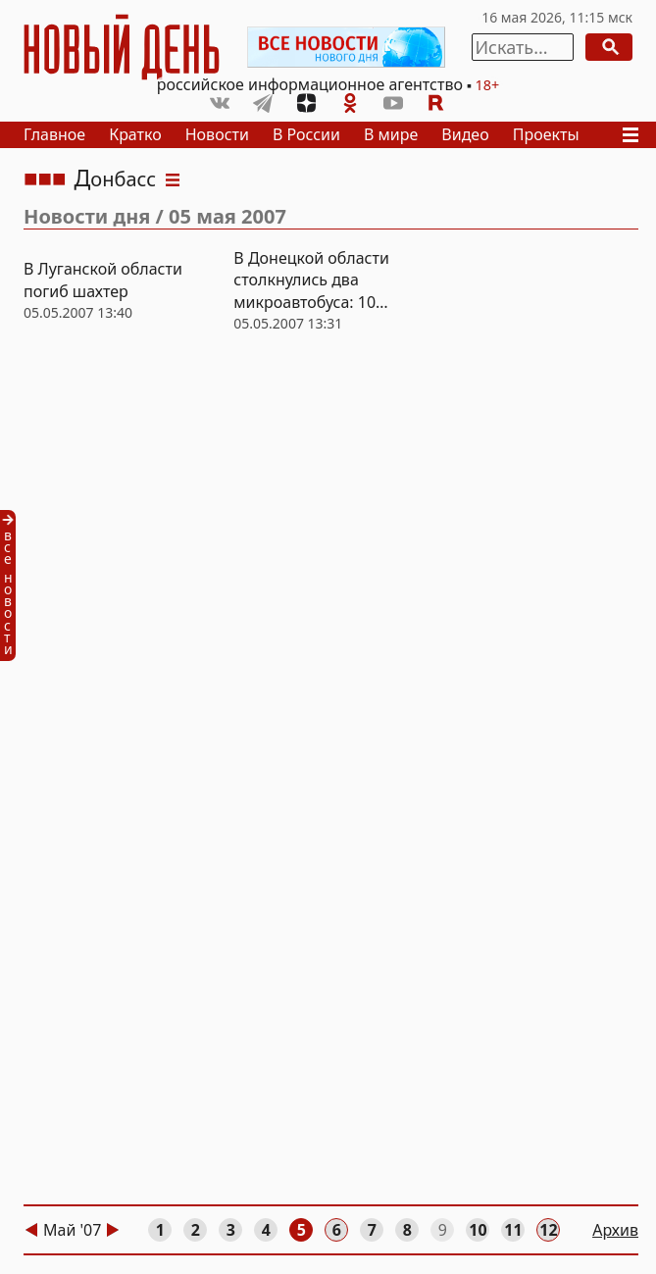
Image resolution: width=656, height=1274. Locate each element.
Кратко (135, 134)
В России (306, 134)
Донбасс (116, 179)
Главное (54, 134)
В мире (391, 134)
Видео (464, 134)
